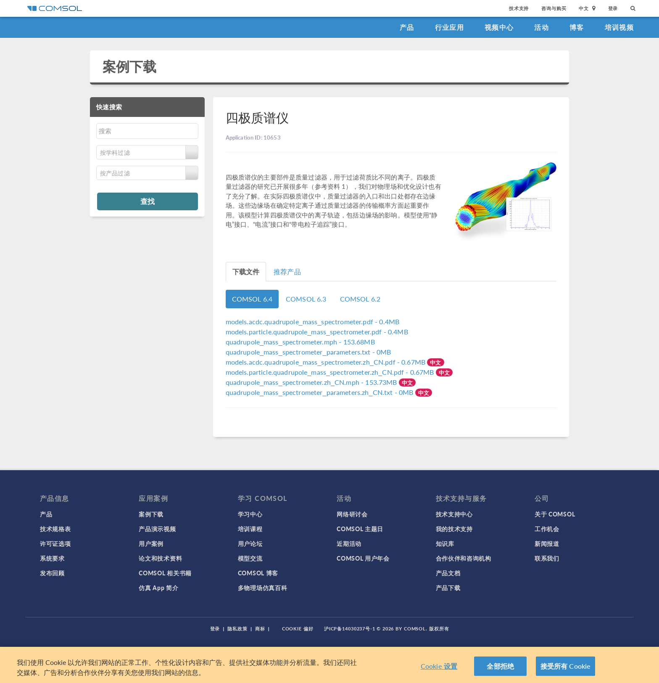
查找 (147, 201)
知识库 (445, 543)
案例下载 (130, 66)
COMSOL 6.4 (252, 299)
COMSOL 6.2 (360, 299)
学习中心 (250, 514)
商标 (260, 628)
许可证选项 (55, 543)
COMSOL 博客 (258, 573)
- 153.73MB (312, 382)
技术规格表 (55, 528)
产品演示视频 (157, 528)
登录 (613, 8)
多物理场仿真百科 (262, 587)
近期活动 (349, 543)
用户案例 (151, 543)
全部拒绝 (500, 669)
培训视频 (619, 27)
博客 (576, 27)
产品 (407, 27)
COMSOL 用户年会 (363, 558)
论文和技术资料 (160, 558)
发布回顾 (52, 573)
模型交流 (250, 558)
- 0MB (308, 352)
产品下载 (448, 587)
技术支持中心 (454, 514)
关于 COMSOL (555, 514)
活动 (541, 27)
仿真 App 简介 (158, 587)
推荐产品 (287, 271)
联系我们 (547, 558)
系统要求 (52, 558)
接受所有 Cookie (565, 669)
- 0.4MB (313, 321)
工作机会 (547, 528)
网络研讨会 (352, 514)
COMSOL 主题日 (360, 528)
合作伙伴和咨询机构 (463, 558)
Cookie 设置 (439, 669)
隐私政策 (237, 628)
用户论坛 (250, 543)
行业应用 (449, 27)
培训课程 (250, 528)
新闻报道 (547, 543)
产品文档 (448, 573)
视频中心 (499, 27)
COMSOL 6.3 (306, 299)
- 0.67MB (326, 362)
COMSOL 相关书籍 (165, 573)
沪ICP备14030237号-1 (349, 628)
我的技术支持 (454, 528)
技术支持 (519, 8)
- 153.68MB (300, 342)
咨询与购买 (553, 8)
